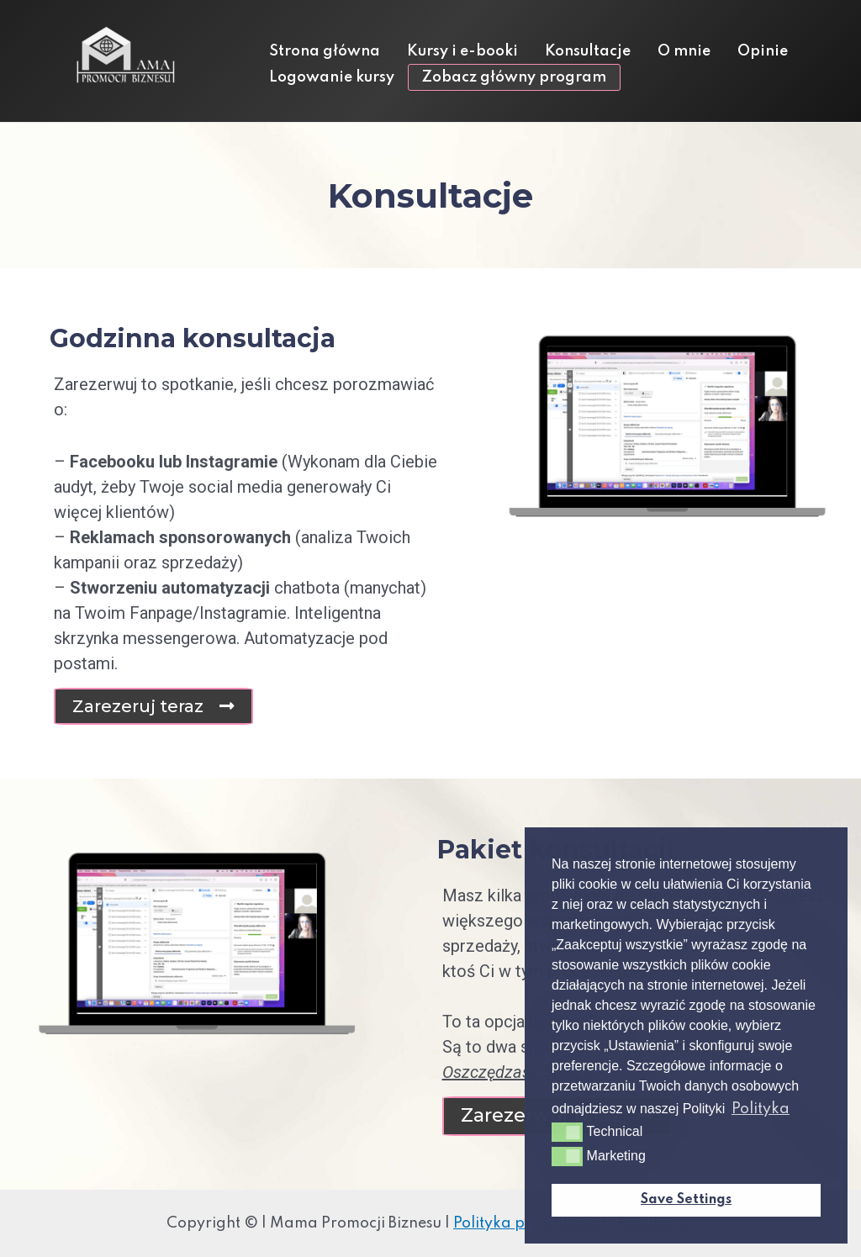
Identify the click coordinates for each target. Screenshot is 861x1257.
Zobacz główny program (514, 77)
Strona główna (324, 51)
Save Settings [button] (686, 1200)
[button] (153, 706)
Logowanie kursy (331, 77)
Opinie (762, 51)
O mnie (684, 51)
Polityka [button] (761, 1109)
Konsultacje (588, 51)
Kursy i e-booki (462, 51)
